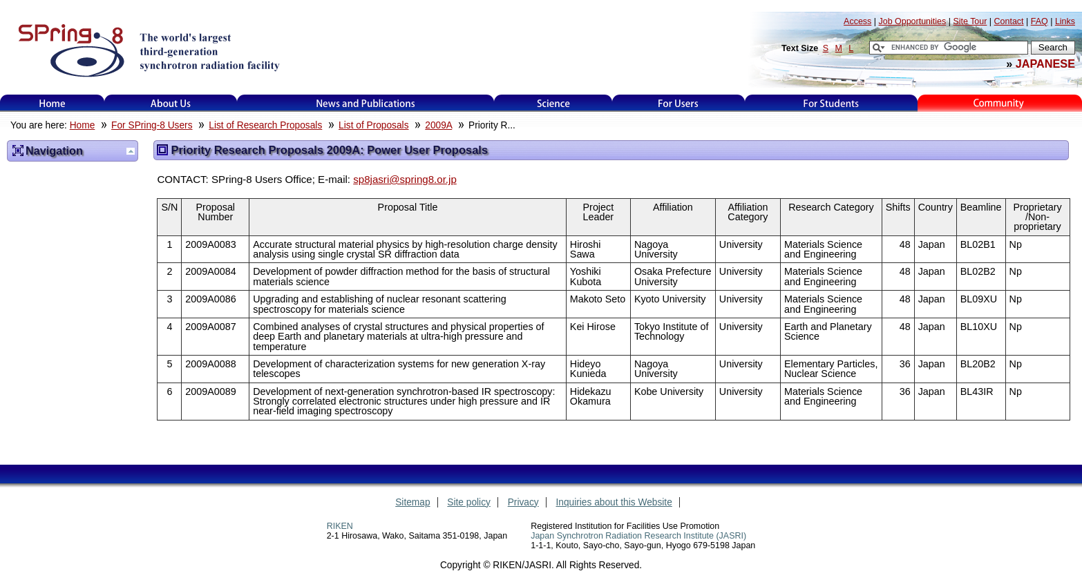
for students (831, 103)
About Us (171, 103)
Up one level (130, 151)
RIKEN (340, 526)
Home (52, 103)
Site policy (469, 502)
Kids (1000, 103)
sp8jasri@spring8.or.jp (405, 179)
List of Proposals (373, 125)
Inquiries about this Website (614, 502)
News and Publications (365, 103)
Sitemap (412, 502)
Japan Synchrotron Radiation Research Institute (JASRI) (638, 536)
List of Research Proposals (265, 125)
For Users (678, 103)
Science (553, 103)
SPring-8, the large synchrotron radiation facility (147, 50)
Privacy (523, 502)
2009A (438, 125)
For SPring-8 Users (151, 125)
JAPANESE (1045, 63)
